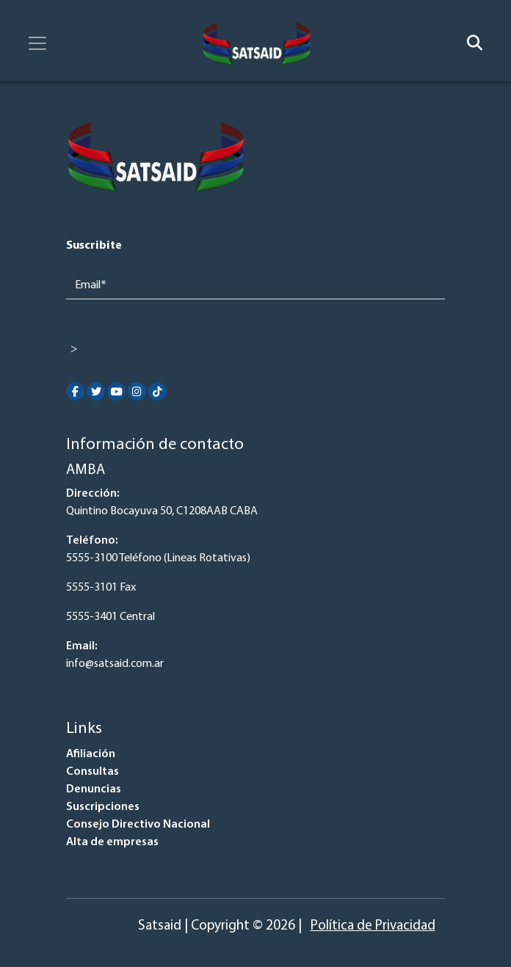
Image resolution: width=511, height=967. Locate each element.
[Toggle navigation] (37, 43)
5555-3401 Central (110, 617)
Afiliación (90, 754)
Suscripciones (102, 807)
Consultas (92, 772)
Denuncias (93, 789)
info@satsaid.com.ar (115, 664)
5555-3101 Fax (101, 588)
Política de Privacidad (373, 926)
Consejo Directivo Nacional (138, 825)
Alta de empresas (112, 842)
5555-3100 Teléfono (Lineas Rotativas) (158, 558)
